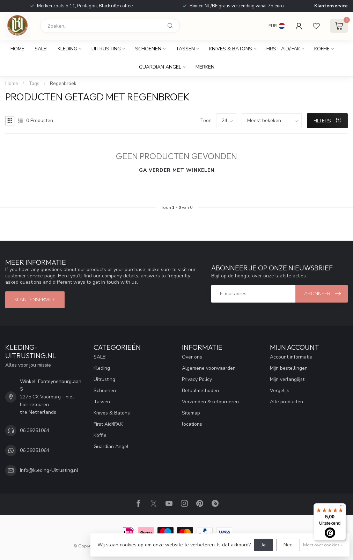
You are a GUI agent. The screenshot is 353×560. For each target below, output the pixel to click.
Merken (205, 67)
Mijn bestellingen (289, 368)
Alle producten (286, 401)
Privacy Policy (197, 379)
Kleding (67, 48)
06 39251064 (34, 430)
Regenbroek (63, 83)
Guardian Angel (160, 67)
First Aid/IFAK (283, 48)
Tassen (185, 48)
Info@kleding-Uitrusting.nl (49, 470)
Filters (327, 121)
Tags (34, 83)
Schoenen (148, 48)
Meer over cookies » (323, 545)
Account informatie (291, 357)
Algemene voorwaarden (209, 368)
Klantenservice (331, 6)
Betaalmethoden (200, 390)
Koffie (322, 48)
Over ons (192, 357)
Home (17, 48)
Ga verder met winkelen (176, 170)
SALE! (41, 48)
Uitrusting (106, 48)
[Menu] (342, 507)
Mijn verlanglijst (287, 379)
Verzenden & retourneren (210, 401)
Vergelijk (279, 390)
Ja (263, 544)
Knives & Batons (230, 48)
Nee (288, 544)
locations (192, 424)
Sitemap (191, 413)
